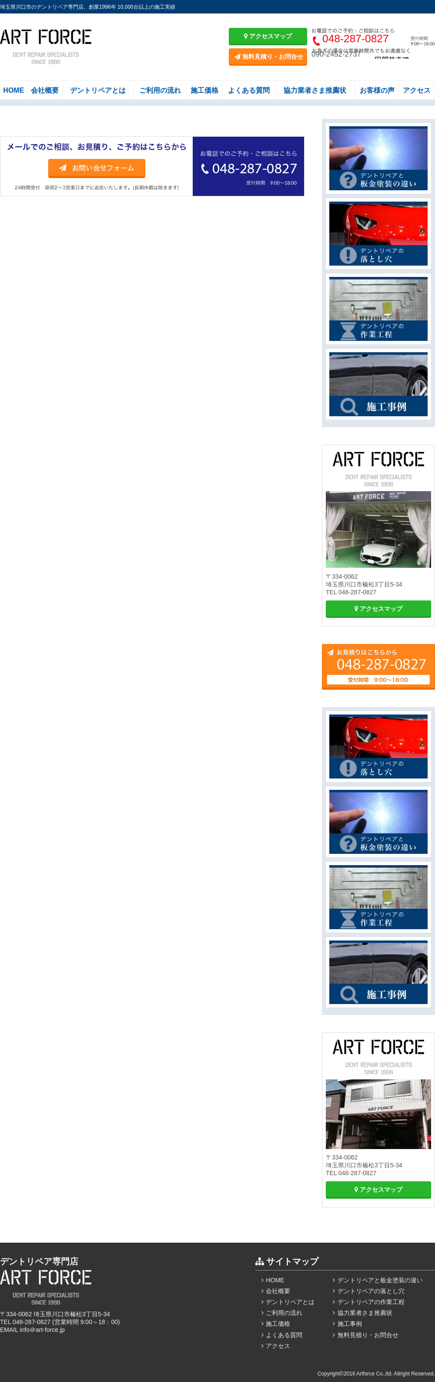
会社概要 (45, 90)
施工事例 (350, 1323)
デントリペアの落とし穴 (371, 1291)
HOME (13, 90)
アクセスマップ (268, 36)
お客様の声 (377, 90)
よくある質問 (249, 90)
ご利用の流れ (160, 90)
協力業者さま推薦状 (315, 90)
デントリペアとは (98, 90)
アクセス (417, 90)
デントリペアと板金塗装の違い (380, 1280)
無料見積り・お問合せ (268, 56)
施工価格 (204, 90)
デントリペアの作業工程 (371, 1301)
